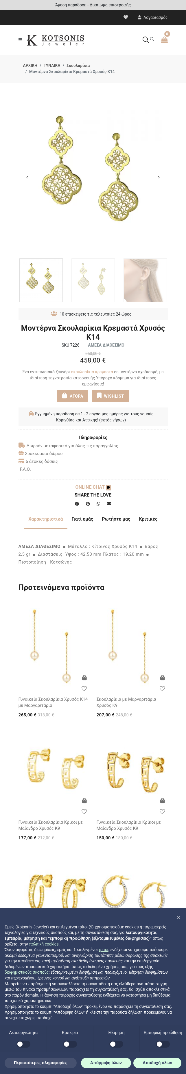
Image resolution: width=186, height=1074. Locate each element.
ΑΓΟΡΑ (72, 396)
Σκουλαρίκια (78, 65)
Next (159, 177)
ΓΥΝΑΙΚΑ (52, 65)
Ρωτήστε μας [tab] (116, 519)
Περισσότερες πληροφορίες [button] (40, 1062)
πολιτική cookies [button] (44, 944)
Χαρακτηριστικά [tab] (45, 519)
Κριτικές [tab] (148, 519)
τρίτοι (103, 949)
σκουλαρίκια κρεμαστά (92, 372)
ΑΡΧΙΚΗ (30, 65)
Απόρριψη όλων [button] (106, 1062)
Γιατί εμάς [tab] (82, 519)
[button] (178, 917)
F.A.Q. (25, 469)
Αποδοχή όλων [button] (157, 1062)
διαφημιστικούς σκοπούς (27, 972)
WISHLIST (110, 396)
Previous (27, 177)
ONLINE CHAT (93, 487)
